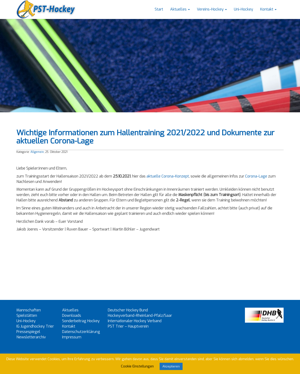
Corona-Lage (256, 176)
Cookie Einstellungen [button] (137, 366)
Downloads (71, 315)
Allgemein (37, 152)
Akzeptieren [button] (171, 366)
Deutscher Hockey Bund (128, 310)
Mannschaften (28, 310)
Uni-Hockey (243, 9)
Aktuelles (180, 9)
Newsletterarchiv (31, 337)
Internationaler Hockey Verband (134, 320)
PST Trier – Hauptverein (128, 326)
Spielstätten (26, 315)
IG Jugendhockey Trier (35, 326)
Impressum (71, 337)
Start (159, 9)
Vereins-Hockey (212, 9)
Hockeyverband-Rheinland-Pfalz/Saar (140, 315)
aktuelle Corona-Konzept (167, 176)
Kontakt (268, 9)
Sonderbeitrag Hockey (81, 320)
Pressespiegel (28, 331)
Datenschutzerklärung (81, 331)
